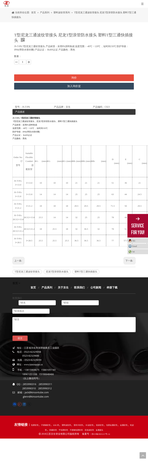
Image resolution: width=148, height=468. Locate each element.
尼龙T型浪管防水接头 (57, 271)
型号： (18, 107)
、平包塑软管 (62, 430)
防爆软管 (53, 430)
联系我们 (79, 287)
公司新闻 (95, 287)
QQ (133, 240)
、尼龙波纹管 (88, 430)
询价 (74, 77)
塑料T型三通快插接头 (86, 271)
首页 (33, 287)
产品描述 (20, 112)
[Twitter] (29, 404)
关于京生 (63, 287)
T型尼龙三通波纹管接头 (27, 271)
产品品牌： (60, 107)
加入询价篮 (74, 86)
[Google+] (19, 404)
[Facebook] (14, 404)
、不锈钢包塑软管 (75, 430)
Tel (133, 251)
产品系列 (46, 287)
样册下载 (112, 287)
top (143, 455)
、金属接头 (98, 430)
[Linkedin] (24, 404)
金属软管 (123, 425)
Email (134, 246)
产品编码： (99, 107)
